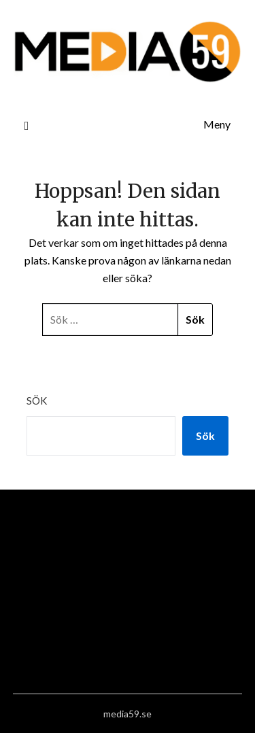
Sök (37, 400)
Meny (217, 124)
